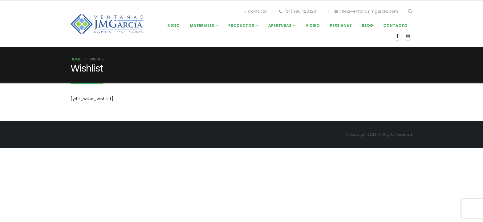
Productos (241, 25)
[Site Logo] (107, 24)
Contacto (255, 11)
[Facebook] (397, 36)
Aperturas (279, 25)
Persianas (341, 25)
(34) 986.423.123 (297, 11)
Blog (367, 25)
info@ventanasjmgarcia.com (366, 11)
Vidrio (313, 25)
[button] (409, 11)
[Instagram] (408, 36)
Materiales (202, 25)
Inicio (173, 25)
